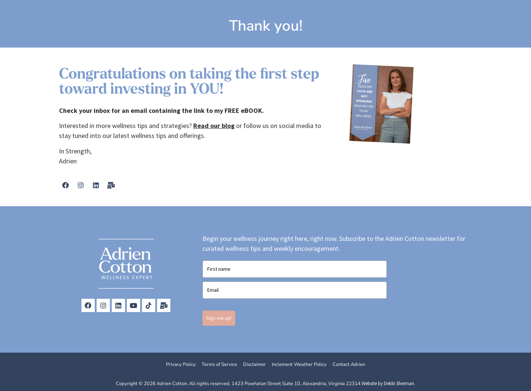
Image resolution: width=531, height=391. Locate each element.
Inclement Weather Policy (299, 364)
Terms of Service (219, 364)
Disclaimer (254, 364)
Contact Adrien (349, 364)
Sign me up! (219, 318)
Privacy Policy (181, 364)
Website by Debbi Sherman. (388, 383)
